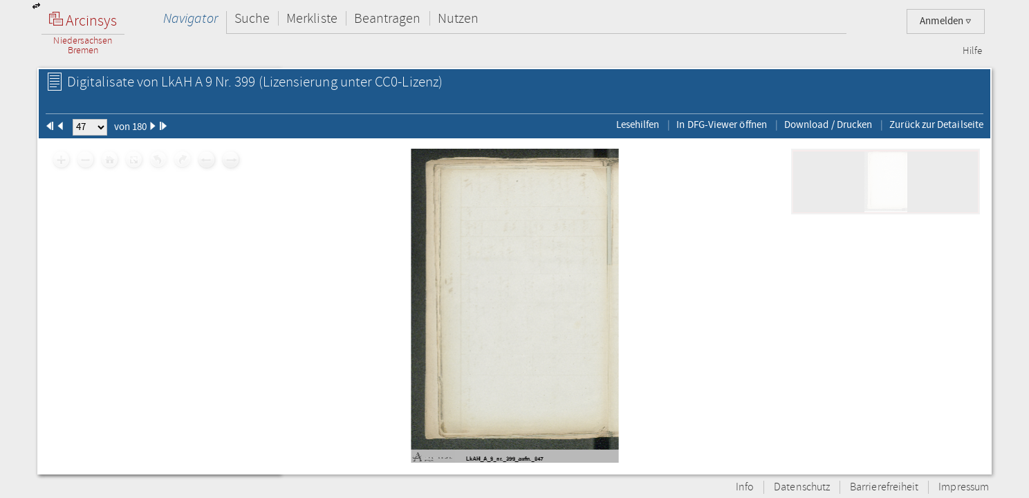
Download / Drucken (828, 124)
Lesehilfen (638, 124)
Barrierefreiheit (884, 487)
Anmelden (946, 21)
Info (745, 487)
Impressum (963, 487)
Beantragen (387, 18)
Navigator (190, 18)
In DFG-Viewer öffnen (721, 124)
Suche (252, 18)
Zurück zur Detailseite (936, 124)
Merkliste (311, 18)
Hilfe (972, 51)
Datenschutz (802, 487)
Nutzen (458, 18)
